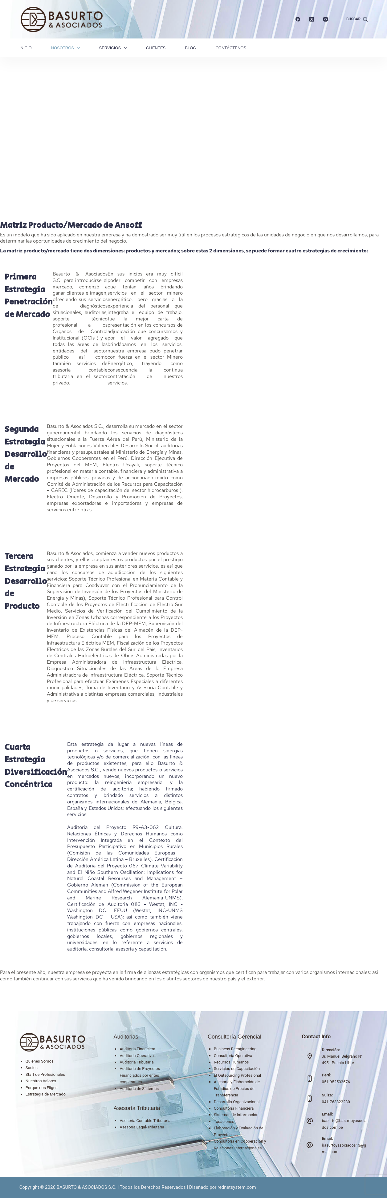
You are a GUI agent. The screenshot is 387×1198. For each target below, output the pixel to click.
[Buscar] (357, 19)
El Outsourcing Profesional (237, 1075)
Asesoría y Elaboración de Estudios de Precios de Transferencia (237, 1088)
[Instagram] (325, 19)
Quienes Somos (40, 1061)
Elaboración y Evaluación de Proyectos (238, 1131)
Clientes (156, 48)
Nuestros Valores (41, 1081)
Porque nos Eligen (42, 1087)
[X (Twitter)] (311, 19)
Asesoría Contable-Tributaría (145, 1120)
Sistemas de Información (236, 1114)
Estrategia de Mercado (46, 1094)
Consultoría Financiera (234, 1108)
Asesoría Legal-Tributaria (142, 1127)
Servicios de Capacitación (237, 1068)
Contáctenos (230, 48)
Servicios (114, 48)
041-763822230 (336, 1102)
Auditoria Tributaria (137, 1062)
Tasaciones (224, 1121)
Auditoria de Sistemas (139, 1088)
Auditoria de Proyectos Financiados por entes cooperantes (140, 1075)
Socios (32, 1067)
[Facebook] (297, 19)
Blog (190, 48)
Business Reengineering (235, 1049)
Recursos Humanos (231, 1062)
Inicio (25, 48)
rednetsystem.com (237, 1187)
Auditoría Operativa (137, 1055)
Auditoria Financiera (137, 1049)
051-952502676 (336, 1081)
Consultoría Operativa (233, 1055)
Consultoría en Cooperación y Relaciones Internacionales (240, 1144)
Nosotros (66, 48)
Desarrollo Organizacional (237, 1102)
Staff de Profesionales (45, 1074)
